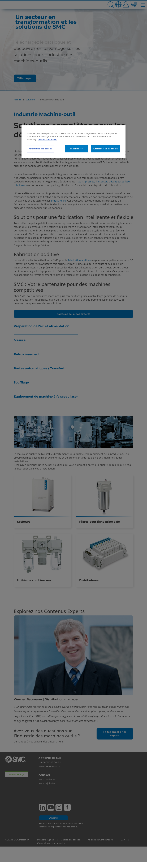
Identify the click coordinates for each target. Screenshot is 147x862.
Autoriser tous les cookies (105, 148)
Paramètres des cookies (40, 148)
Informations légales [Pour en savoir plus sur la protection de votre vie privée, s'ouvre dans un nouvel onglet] (47, 139)
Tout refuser (76, 148)
